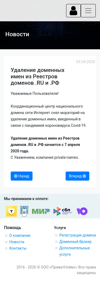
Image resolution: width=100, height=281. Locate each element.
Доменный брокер (75, 241)
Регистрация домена (77, 235)
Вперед (77, 176)
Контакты (17, 248)
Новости (16, 242)
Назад (21, 176)
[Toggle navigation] (73, 10)
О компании (19, 235)
